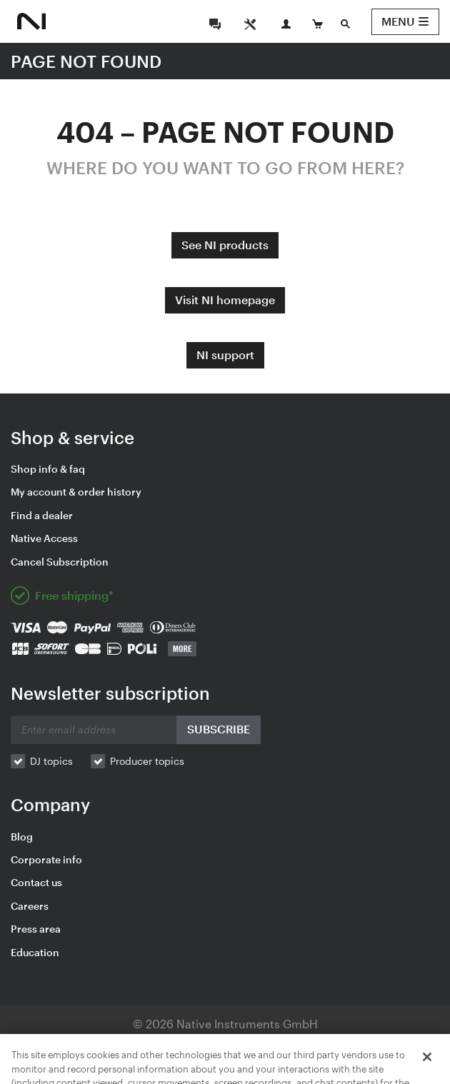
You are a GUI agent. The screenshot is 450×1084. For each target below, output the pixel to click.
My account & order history (76, 492)
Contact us (36, 882)
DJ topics (51, 761)
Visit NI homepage (225, 299)
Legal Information (86, 1044)
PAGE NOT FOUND (86, 61)
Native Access (44, 538)
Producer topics (147, 761)
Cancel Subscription (60, 562)
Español (297, 1065)
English (96, 1065)
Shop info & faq (48, 469)
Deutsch (147, 1065)
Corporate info (46, 859)
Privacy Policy (179, 1044)
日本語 (196, 1065)
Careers (30, 906)
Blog (22, 836)
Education (35, 952)
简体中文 (350, 1065)
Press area (36, 929)
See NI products (225, 244)
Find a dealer (42, 515)
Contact (391, 1044)
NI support (225, 354)
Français (244, 1065)
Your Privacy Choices (292, 1044)
